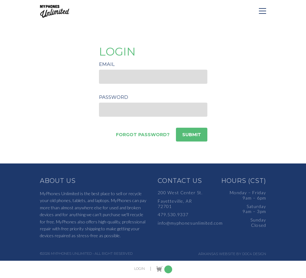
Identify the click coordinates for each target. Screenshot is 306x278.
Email (107, 64)
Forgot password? (143, 134)
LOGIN (139, 268)
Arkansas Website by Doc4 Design (232, 254)
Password (113, 97)
